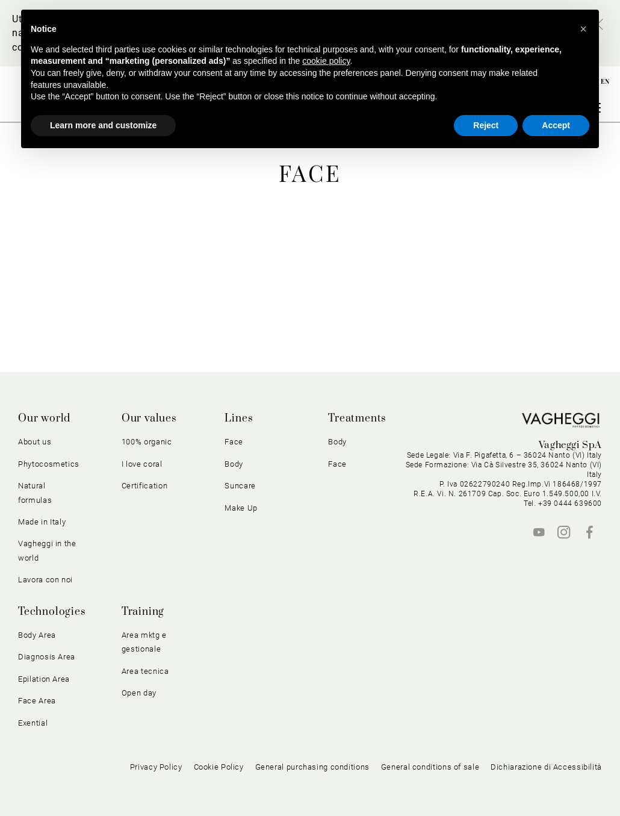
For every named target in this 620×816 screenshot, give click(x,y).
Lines (239, 418)
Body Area (37, 635)
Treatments (357, 418)
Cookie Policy (219, 766)
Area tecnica (145, 671)
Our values (149, 418)
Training (143, 611)
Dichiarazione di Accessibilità (546, 766)
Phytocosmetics (48, 464)
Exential (33, 722)
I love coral (142, 464)
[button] (583, 29)
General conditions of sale (430, 766)
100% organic (147, 441)
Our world (44, 418)
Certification (144, 485)
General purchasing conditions (312, 766)
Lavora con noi (45, 579)
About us (34, 441)
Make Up (241, 507)
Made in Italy (42, 521)
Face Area (37, 700)
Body (234, 464)
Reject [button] (485, 125)
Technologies (52, 611)
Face (234, 441)
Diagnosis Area (46, 656)
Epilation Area (44, 679)
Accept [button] (556, 125)
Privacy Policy (156, 766)
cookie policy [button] (326, 61)
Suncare (240, 485)
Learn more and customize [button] (103, 125)
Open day (139, 692)
